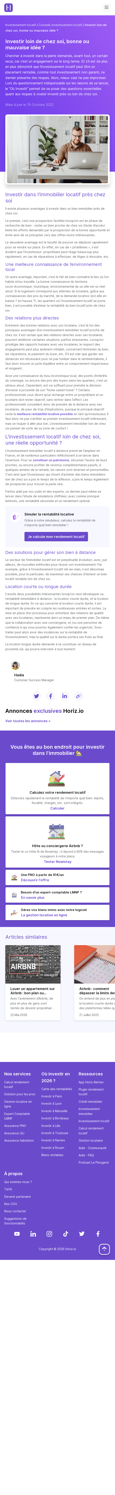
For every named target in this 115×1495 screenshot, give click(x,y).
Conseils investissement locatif (60, 25)
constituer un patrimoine (51, 460)
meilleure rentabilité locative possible (45, 414)
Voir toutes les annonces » (28, 721)
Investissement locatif (20, 25)
